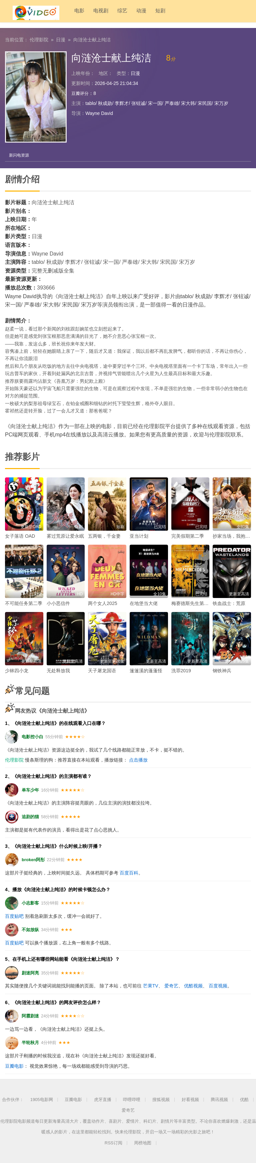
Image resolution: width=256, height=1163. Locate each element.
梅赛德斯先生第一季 (192, 603)
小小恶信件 (58, 603)
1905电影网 (41, 1099)
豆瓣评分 (80, 92)
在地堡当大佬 (144, 603)
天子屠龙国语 (102, 670)
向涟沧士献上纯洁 (92, 38)
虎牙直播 (102, 1099)
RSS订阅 (113, 1142)
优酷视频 (193, 985)
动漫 (127, 13)
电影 (65, 13)
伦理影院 (39, 38)
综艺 (108, 13)
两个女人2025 (102, 603)
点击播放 (138, 759)
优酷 (244, 1099)
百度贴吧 (14, 915)
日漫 (60, 38)
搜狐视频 (161, 1099)
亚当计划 (139, 535)
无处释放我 (58, 670)
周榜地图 (142, 1142)
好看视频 (190, 1099)
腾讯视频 (219, 1099)
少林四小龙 (16, 670)
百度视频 (218, 985)
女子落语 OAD (20, 535)
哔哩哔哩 (131, 1099)
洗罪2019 (181, 670)
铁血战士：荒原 (229, 603)
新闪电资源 (20, 154)
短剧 (146, 13)
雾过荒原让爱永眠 (65, 535)
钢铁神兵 (222, 670)
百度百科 (129, 872)
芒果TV (150, 985)
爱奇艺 (171, 985)
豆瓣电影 (14, 1065)
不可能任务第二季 (23, 603)
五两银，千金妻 (104, 535)
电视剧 (87, 13)
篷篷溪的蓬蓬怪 (146, 670)
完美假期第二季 (187, 535)
